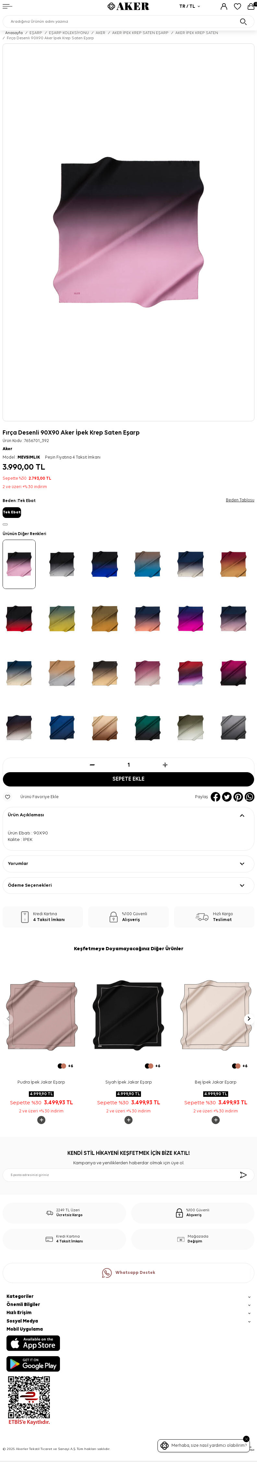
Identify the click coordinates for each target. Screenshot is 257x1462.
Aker (7, 449)
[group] (128, 232)
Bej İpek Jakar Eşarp (216, 1082)
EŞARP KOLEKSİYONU (69, 33)
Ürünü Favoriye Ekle (31, 797)
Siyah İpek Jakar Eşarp (128, 1082)
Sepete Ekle (128, 779)
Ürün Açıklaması (26, 815)
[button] (8, 1019)
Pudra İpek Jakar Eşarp (41, 1082)
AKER (100, 33)
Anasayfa (14, 33)
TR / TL (189, 6)
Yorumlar (18, 863)
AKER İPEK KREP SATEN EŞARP (140, 33)
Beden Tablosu (240, 500)
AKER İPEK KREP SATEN (196, 33)
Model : (21, 457)
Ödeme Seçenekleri (30, 885)
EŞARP (35, 33)
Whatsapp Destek (128, 1273)
